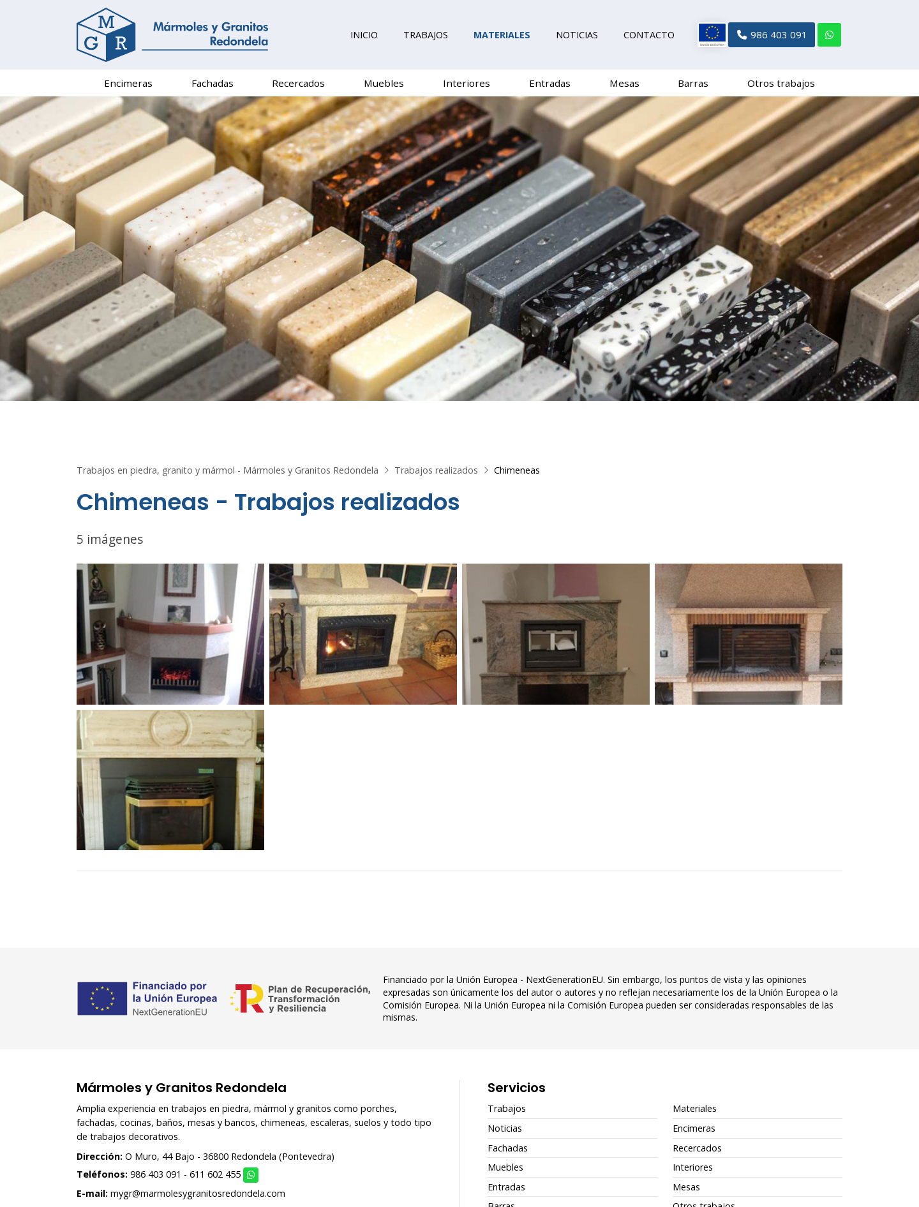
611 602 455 (215, 1179)
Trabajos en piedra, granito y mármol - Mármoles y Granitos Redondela (227, 475)
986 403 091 (155, 1179)
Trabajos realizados (436, 475)
